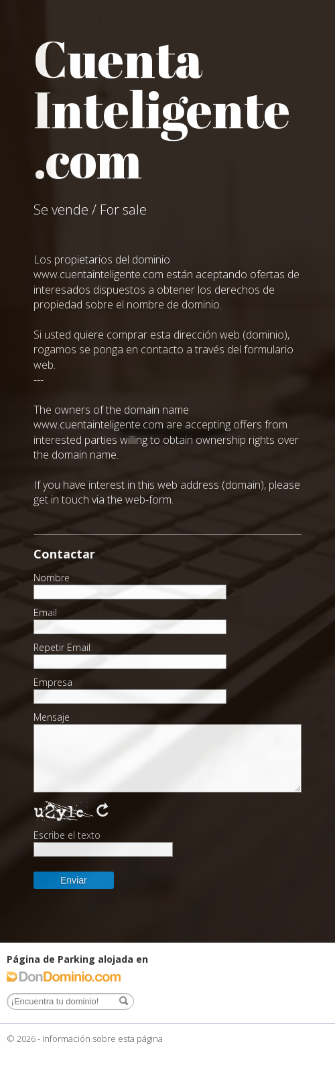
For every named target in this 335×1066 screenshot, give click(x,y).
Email (45, 612)
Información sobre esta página (102, 1038)
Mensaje (52, 717)
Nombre (52, 578)
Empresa (53, 682)
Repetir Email (62, 647)
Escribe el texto (67, 835)
